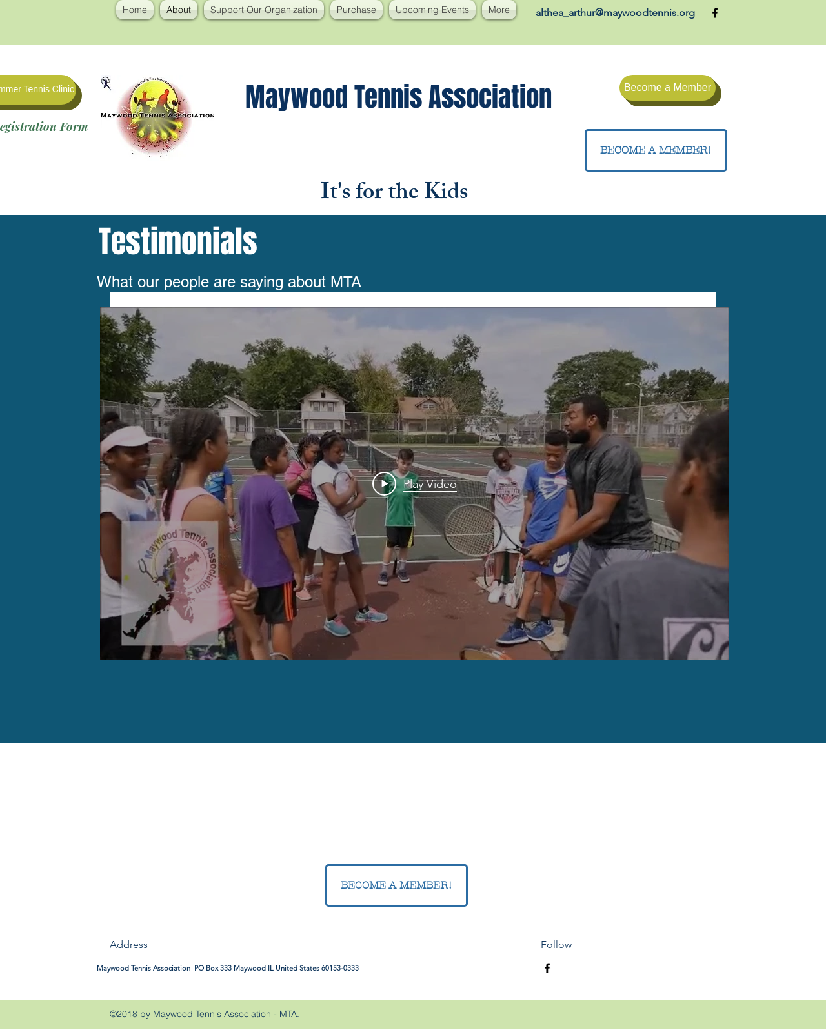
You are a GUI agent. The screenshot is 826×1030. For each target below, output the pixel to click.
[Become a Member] (668, 88)
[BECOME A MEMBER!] (656, 150)
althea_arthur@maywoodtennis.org (615, 12)
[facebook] (715, 12)
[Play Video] (414, 483)
